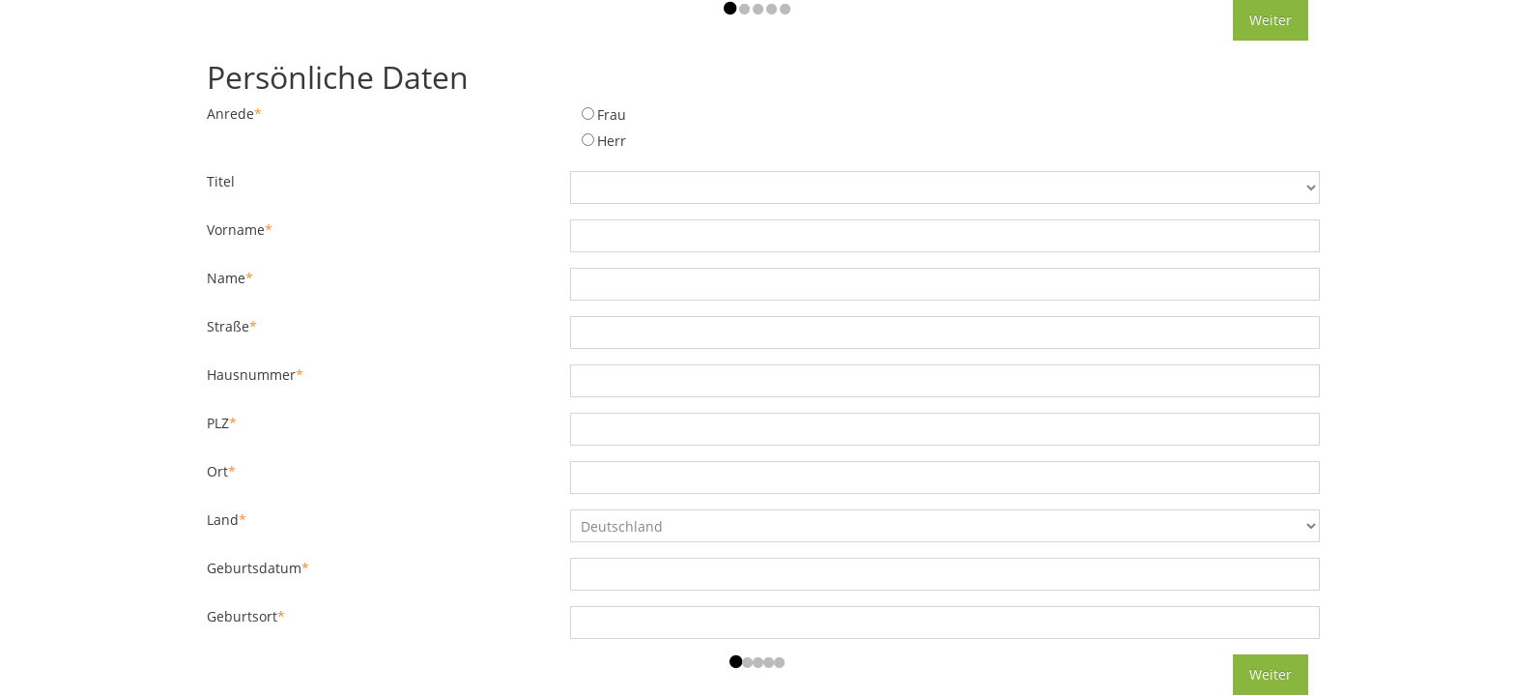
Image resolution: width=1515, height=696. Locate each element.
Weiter (1270, 20)
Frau (611, 114)
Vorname (239, 229)
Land (226, 519)
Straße (232, 326)
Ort (221, 471)
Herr (611, 140)
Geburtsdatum (258, 568)
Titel (221, 181)
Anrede (234, 113)
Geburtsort (246, 616)
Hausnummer (255, 374)
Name (230, 278)
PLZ (222, 423)
